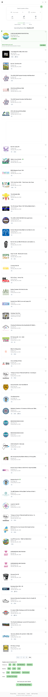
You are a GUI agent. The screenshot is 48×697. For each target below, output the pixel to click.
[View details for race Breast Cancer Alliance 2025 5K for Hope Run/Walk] (24, 470)
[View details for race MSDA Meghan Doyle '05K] (24, 173)
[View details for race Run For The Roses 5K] (24, 66)
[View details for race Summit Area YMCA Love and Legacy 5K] (24, 304)
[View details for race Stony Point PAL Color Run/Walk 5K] (24, 387)
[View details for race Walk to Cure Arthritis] (24, 161)
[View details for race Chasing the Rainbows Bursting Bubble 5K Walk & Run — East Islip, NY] (24, 327)
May (9, 668)
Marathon (29, 664)
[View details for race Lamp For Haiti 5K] (24, 506)
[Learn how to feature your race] (24, 45)
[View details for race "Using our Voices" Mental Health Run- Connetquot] (24, 375)
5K (10, 664)
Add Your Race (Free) (24, 684)
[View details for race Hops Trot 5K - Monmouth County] (24, 256)
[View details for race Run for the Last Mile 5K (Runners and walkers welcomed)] (24, 244)
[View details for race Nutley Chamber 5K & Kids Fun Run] (24, 292)
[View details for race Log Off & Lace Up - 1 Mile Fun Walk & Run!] (24, 541)
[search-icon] (41, 6)
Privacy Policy (13, 693)
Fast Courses (26, 672)
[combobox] (23, 8)
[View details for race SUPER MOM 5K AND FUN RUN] (24, 553)
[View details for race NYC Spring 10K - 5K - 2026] (24, 339)
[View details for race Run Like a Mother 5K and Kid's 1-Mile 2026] (24, 636)
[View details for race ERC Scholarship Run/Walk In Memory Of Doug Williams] (24, 458)
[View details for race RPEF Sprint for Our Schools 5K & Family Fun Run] (24, 529)
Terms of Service (21, 693)
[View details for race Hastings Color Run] (24, 315)
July (19, 668)
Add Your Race (34, 693)
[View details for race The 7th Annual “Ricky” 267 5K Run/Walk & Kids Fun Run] (24, 208)
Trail (8, 672)
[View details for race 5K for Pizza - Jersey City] (24, 280)
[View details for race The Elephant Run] (24, 399)
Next (30, 657)
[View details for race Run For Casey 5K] (24, 149)
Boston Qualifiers (16, 672)
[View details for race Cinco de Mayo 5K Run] (24, 363)
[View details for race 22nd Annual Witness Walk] (24, 90)
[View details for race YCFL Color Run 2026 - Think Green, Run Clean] (24, 184)
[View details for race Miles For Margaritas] (24, 351)
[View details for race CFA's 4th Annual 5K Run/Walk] (24, 113)
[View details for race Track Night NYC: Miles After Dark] (24, 54)
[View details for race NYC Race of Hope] (24, 648)
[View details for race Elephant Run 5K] (24, 482)
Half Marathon (21, 664)
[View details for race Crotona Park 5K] (24, 268)
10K (14, 664)
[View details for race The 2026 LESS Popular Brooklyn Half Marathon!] (24, 78)
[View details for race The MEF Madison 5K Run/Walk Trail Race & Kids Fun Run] (24, 494)
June (14, 668)
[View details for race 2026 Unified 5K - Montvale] (24, 446)
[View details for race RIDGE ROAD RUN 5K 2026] (24, 423)
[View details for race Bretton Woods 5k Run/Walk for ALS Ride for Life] (24, 232)
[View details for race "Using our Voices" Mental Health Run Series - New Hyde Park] (24, 517)
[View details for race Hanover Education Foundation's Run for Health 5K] (24, 600)
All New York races (12, 676)
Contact (28, 693)
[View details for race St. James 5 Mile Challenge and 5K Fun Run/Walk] (24, 612)
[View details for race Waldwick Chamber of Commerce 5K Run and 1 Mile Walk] (24, 411)
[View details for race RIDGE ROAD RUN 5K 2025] (24, 434)
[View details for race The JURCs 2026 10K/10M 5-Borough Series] (24, 220)
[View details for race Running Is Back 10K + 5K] (24, 589)
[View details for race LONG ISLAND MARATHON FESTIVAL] (24, 36)
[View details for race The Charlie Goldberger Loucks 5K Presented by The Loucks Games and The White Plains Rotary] (24, 624)
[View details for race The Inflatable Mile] (24, 196)
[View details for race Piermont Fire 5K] (24, 577)
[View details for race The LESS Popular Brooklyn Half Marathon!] (24, 101)
